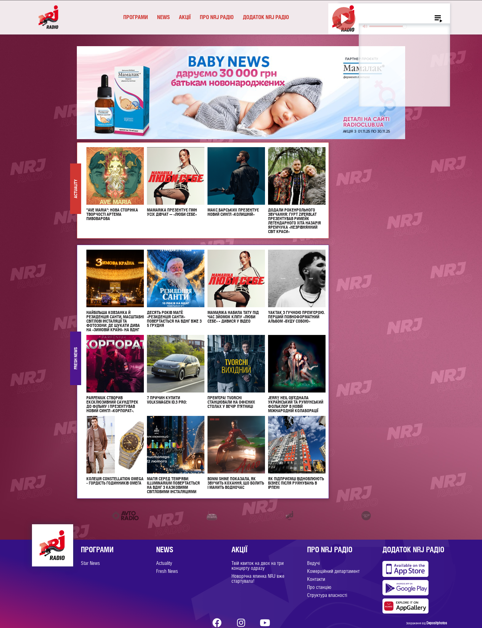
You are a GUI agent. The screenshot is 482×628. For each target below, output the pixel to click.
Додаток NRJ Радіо (266, 17)
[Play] (343, 18)
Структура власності (327, 595)
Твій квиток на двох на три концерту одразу (257, 565)
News (163, 17)
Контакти (316, 579)
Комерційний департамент (333, 571)
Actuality (164, 563)
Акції (185, 17)
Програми (135, 17)
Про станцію (319, 587)
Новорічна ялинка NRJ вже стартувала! (257, 578)
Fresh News (167, 571)
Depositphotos (436, 623)
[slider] (387, 26)
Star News (90, 563)
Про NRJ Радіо (217, 17)
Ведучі (313, 563)
